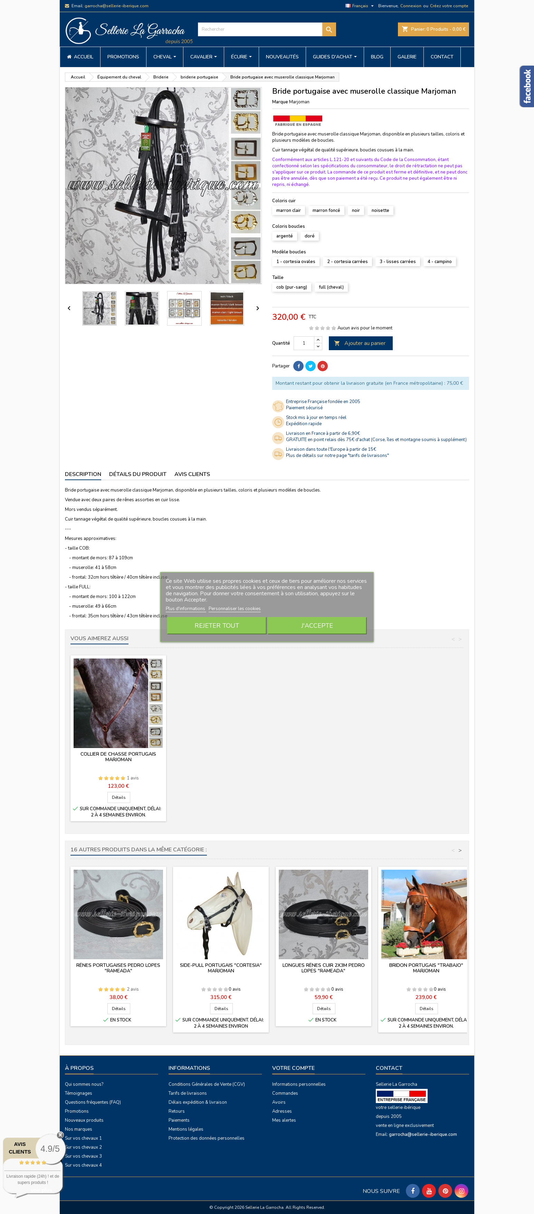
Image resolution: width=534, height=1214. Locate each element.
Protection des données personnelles (207, 1138)
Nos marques (78, 1129)
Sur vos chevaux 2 (83, 1147)
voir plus (42, 1190)
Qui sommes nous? (84, 1084)
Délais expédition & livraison (198, 1102)
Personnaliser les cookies (235, 609)
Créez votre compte (449, 6)
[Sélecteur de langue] (360, 6)
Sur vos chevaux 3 (83, 1156)
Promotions (77, 1111)
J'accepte (317, 626)
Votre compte (293, 1068)
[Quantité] (304, 343)
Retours (177, 1111)
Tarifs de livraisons (188, 1093)
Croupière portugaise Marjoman (118, 754)
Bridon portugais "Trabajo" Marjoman (426, 968)
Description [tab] (83, 474)
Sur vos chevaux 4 (83, 1165)
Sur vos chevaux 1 (83, 1138)
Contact (389, 1068)
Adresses (282, 1111)
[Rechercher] (267, 29)
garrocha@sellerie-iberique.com (117, 6)
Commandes (285, 1093)
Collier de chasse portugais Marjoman (221, 757)
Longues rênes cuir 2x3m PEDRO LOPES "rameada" (324, 968)
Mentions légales (186, 1129)
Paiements (179, 1120)
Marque (280, 102)
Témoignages (78, 1093)
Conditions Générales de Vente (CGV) (207, 1084)
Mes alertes (284, 1120)
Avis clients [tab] (192, 474)
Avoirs (279, 1102)
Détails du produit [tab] (137, 474)
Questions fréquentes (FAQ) (93, 1102)
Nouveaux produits (84, 1120)
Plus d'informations (186, 609)
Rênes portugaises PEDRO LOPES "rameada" (118, 968)
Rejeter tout (216, 626)
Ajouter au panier (359, 343)
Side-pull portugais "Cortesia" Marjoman (221, 968)
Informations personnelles (299, 1084)
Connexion (410, 6)
